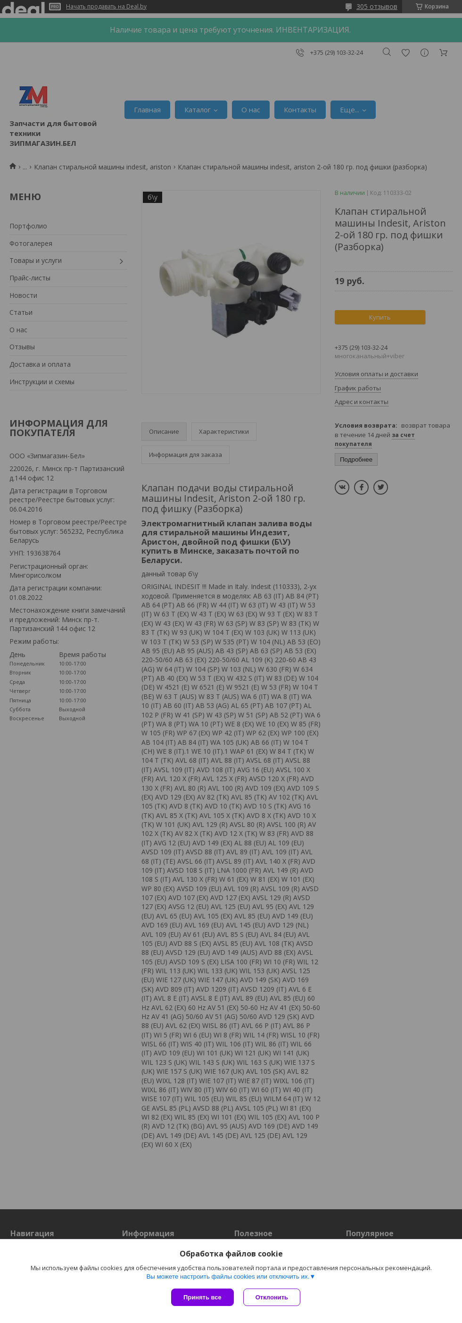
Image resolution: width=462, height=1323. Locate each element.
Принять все (202, 1297)
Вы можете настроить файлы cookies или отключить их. (227, 1276)
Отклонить (272, 1297)
